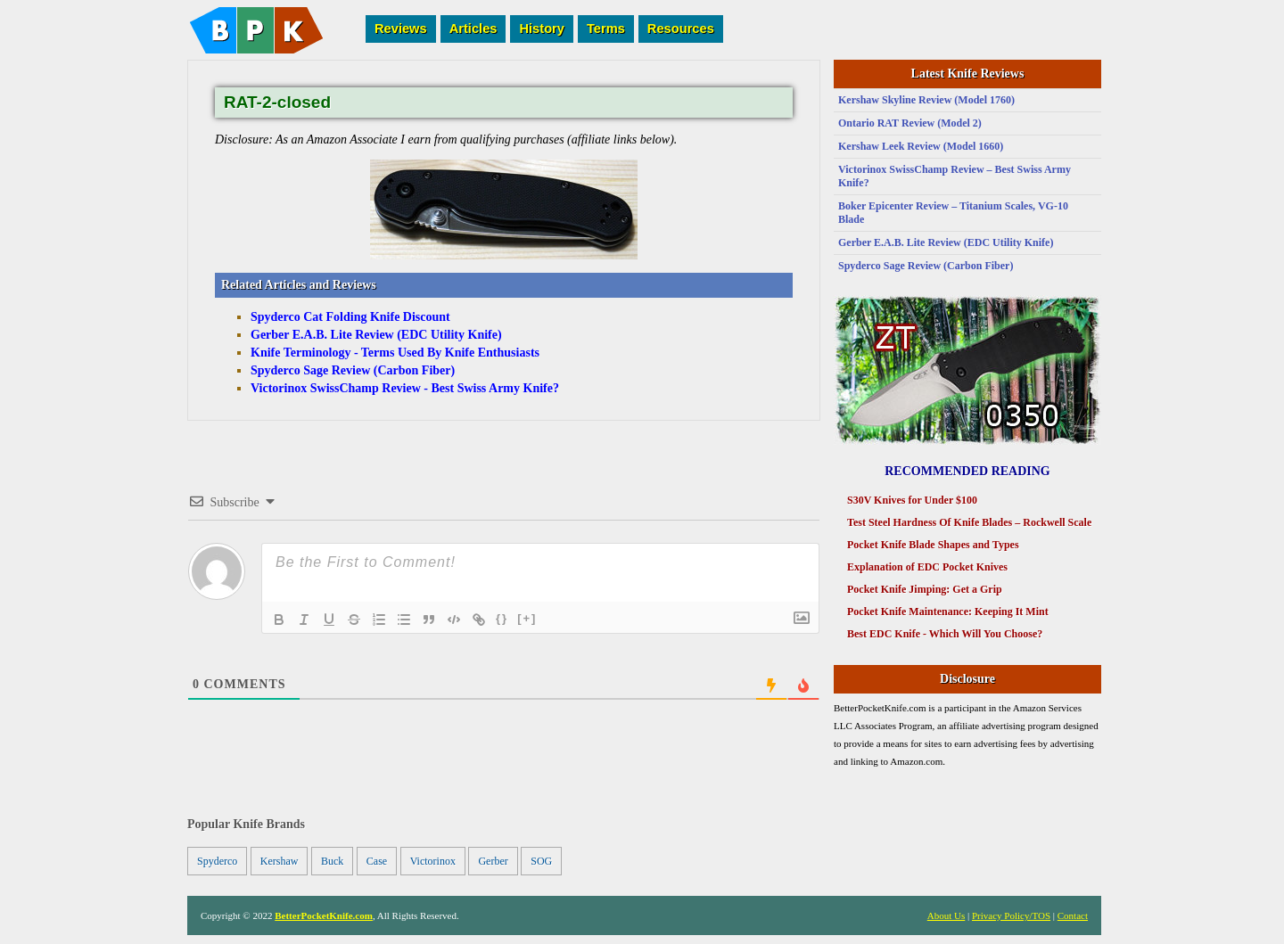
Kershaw (279, 861)
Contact (1073, 915)
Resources (680, 28)
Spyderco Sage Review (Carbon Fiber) (925, 265)
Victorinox (433, 861)
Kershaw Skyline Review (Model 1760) (926, 100)
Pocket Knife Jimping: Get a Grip (924, 589)
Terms (606, 28)
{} (502, 618)
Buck (332, 861)
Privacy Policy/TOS (1011, 915)
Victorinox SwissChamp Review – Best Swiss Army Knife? (954, 176)
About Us (946, 915)
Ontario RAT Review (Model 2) (910, 123)
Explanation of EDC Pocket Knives (927, 567)
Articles (473, 28)
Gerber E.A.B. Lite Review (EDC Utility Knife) (945, 242)
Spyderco (217, 861)
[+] (527, 618)
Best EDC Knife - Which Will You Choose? (944, 634)
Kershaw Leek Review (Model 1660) (920, 146)
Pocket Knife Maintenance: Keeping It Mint (948, 611)
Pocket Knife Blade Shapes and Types (933, 544)
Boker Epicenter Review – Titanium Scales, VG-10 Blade (953, 213)
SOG (541, 861)
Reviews (400, 28)
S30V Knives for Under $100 (912, 500)
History (541, 28)
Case (376, 861)
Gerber (492, 861)
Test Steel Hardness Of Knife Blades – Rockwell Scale (969, 522)
